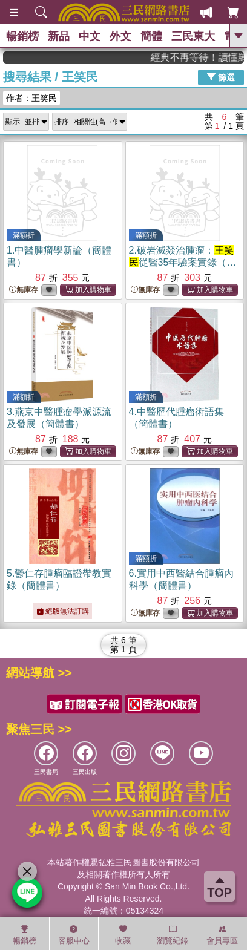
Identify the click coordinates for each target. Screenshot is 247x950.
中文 (89, 36)
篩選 (221, 77)
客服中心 (74, 935)
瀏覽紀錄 (172, 935)
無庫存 (23, 290)
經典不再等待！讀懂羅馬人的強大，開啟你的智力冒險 (203, 57)
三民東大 (193, 36)
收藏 (123, 935)
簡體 (151, 36)
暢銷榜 (22, 36)
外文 (120, 36)
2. (183, 262)
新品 (59, 36)
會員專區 (222, 935)
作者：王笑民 (31, 98)
